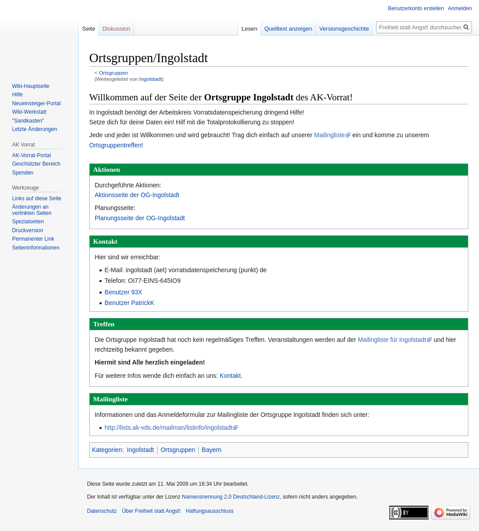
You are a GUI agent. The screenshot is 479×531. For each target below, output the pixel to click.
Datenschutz (102, 511)
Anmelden (460, 8)
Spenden (22, 173)
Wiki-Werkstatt (29, 112)
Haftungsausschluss (210, 511)
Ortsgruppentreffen (115, 145)
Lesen (249, 28)
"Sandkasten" (28, 121)
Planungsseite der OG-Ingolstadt (140, 218)
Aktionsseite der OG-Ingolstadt (137, 194)
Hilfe (17, 94)
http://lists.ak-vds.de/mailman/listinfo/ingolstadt (169, 427)
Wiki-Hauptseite (30, 86)
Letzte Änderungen (34, 129)
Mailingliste (329, 135)
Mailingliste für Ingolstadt (392, 339)
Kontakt (230, 375)
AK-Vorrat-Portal (31, 155)
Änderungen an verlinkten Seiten (31, 210)
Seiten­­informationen (35, 248)
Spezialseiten (28, 221)
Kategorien (107, 449)
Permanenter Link (33, 239)
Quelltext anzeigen (289, 28)
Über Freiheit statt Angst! (151, 511)
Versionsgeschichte (344, 28)
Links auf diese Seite (36, 198)
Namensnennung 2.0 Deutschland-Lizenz (231, 497)
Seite (88, 28)
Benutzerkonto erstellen (416, 8)
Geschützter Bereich (36, 164)
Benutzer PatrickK (129, 302)
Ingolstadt (150, 79)
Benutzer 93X (124, 292)
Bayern (212, 449)
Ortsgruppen (113, 72)
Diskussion (117, 28)
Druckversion (27, 230)
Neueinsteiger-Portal (36, 103)
